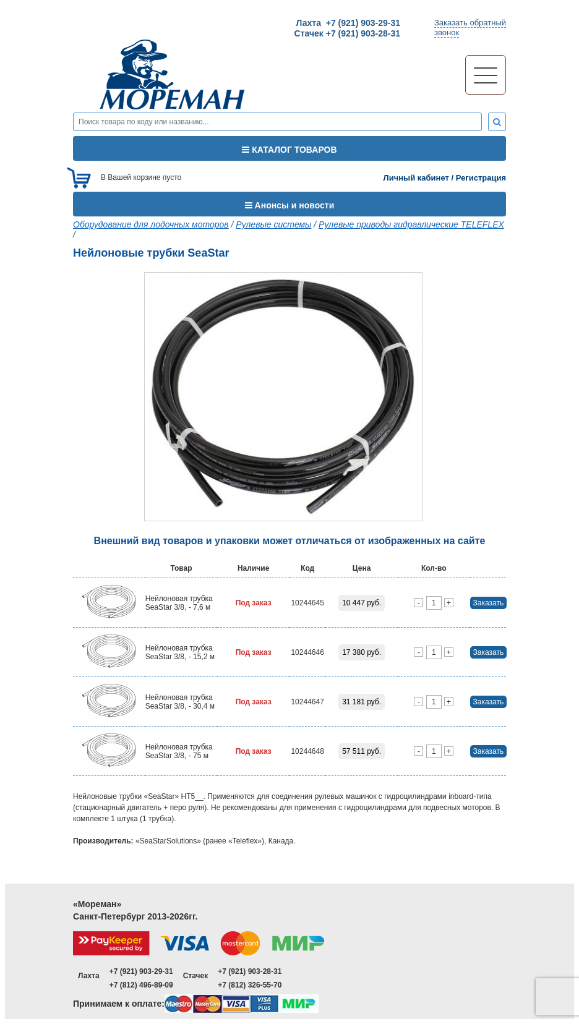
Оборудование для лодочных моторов (151, 224)
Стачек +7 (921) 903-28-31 (347, 33)
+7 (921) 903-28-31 (249, 971)
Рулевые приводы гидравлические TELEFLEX (411, 224)
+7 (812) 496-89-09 (141, 985)
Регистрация (481, 177)
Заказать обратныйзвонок (470, 27)
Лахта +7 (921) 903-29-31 (348, 23)
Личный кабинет (416, 177)
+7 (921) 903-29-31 (141, 971)
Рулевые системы (273, 224)
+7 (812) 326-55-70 (249, 985)
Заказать (488, 603)
